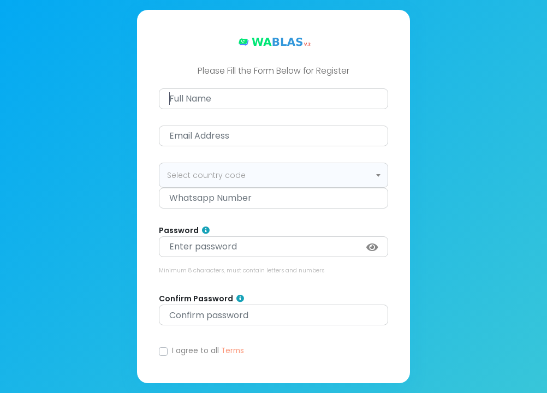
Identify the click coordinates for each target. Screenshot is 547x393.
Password (184, 230)
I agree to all (208, 351)
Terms (232, 351)
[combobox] (273, 175)
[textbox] (273, 175)
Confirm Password (201, 299)
